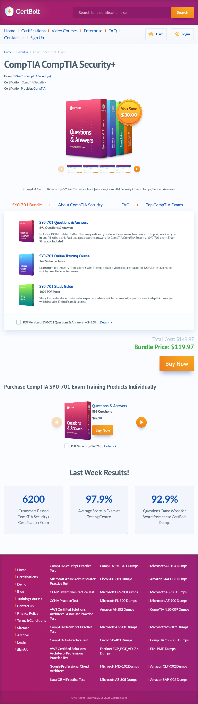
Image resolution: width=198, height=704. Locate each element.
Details (105, 322)
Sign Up (37, 37)
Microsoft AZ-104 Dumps (168, 566)
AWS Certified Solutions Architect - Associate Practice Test (71, 614)
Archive (23, 635)
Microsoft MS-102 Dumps (169, 627)
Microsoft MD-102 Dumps (119, 666)
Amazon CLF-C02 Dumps (168, 666)
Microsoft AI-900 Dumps (168, 592)
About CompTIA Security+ (81, 204)
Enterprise (93, 30)
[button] (61, 169)
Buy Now (176, 363)
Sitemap (23, 628)
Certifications (33, 30)
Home (9, 30)
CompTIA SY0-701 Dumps (119, 566)
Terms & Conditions (31, 620)
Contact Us (14, 37)
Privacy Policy (27, 613)
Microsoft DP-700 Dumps (119, 592)
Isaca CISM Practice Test (67, 679)
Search (182, 12)
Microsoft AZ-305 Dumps (118, 679)
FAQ (113, 30)
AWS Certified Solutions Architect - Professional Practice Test (68, 653)
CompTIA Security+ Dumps (49, 52)
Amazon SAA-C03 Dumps (168, 579)
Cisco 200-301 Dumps (116, 579)
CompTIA (22, 52)
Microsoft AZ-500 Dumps (118, 627)
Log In (21, 642)
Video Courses (65, 30)
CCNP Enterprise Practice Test (72, 592)
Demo (21, 584)
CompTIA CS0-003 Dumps (169, 640)
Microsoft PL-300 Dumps (118, 600)
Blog (20, 591)
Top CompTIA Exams (164, 204)
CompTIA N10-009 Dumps (169, 609)
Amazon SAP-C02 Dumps (168, 679)
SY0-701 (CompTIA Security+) (32, 76)
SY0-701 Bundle (27, 204)
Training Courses (29, 599)
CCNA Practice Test (64, 600)
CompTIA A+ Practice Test (69, 640)
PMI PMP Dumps (162, 649)
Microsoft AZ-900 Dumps (168, 600)
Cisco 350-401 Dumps (116, 640)
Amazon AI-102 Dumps (117, 609)
